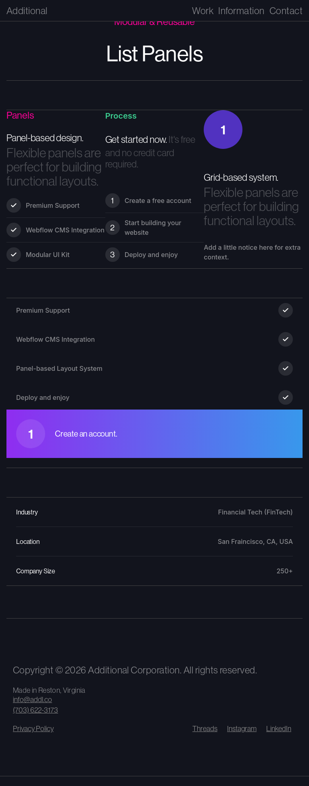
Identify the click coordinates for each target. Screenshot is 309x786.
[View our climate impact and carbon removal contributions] (73, 641)
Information (241, 10)
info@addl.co (32, 699)
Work (202, 10)
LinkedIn (278, 728)
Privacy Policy (33, 728)
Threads (204, 728)
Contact (286, 10)
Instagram (242, 728)
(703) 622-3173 (35, 710)
